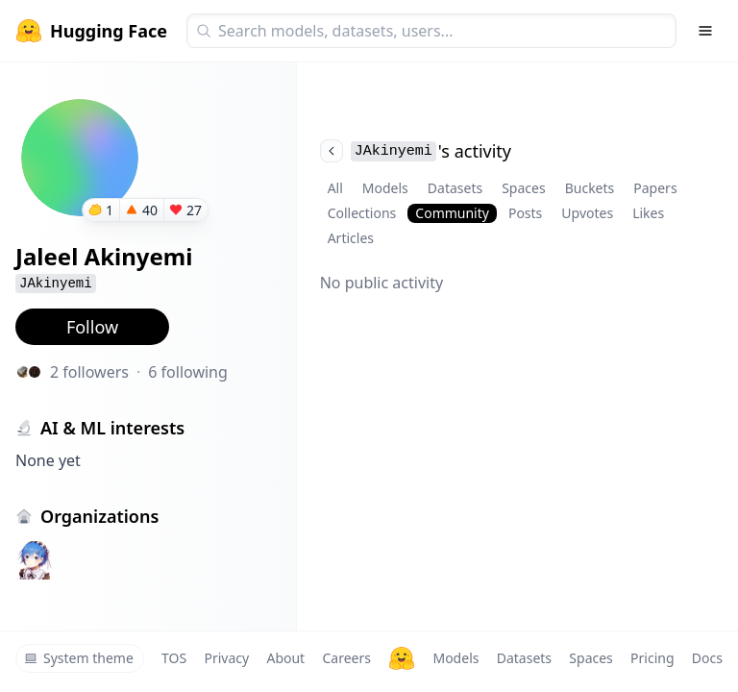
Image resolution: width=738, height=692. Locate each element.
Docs (707, 658)
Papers (654, 188)
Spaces (523, 188)
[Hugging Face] (401, 658)
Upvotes (587, 213)
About (285, 658)
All (335, 188)
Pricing (652, 658)
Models (385, 188)
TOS (173, 658)
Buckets (590, 188)
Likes (648, 213)
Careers (346, 658)
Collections (362, 213)
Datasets (455, 188)
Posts (525, 213)
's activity (415, 150)
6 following (188, 372)
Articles (351, 238)
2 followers (89, 372)
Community (452, 213)
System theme (79, 658)
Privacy (226, 658)
